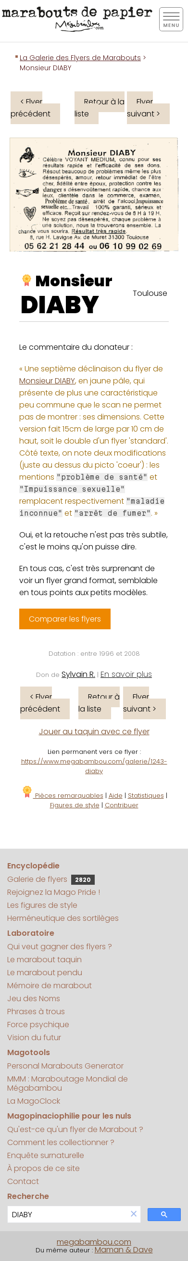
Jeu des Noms (33, 998)
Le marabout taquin (44, 959)
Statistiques (146, 795)
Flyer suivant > (143, 107)
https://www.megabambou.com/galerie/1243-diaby (94, 766)
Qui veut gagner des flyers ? (59, 946)
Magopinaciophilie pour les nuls (69, 1115)
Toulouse (150, 293)
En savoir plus (126, 674)
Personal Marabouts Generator (65, 1065)
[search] (67, 1215)
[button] (133, 1215)
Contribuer (121, 805)
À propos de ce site (43, 1168)
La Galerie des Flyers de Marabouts (80, 58)
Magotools (28, 1052)
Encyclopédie (33, 865)
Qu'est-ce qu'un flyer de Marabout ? (75, 1129)
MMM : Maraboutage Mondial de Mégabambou (67, 1083)
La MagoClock (33, 1101)
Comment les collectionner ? (60, 1142)
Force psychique (38, 1024)
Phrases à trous (36, 1011)
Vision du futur (34, 1037)
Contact (23, 1181)
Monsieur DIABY (47, 380)
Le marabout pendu (44, 972)
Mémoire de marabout (49, 985)
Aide (116, 795)
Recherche (28, 1196)
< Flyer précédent (30, 107)
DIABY (60, 305)
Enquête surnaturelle (45, 1155)
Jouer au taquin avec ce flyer (94, 731)
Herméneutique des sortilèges (63, 918)
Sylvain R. (78, 674)
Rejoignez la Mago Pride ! (53, 892)
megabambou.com (94, 1242)
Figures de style (75, 805)
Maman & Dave (124, 1249)
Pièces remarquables (62, 795)
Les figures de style (42, 905)
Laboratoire (30, 933)
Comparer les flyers (65, 618)
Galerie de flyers (51, 879)
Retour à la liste (100, 107)
